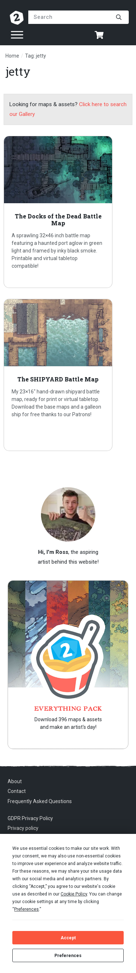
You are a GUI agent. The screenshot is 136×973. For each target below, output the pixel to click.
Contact (17, 791)
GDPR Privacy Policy (30, 818)
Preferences (68, 955)
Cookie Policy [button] (74, 894)
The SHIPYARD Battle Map (68, 375)
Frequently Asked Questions (40, 801)
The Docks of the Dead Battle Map (68, 212)
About (15, 781)
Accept (68, 937)
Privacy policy (23, 828)
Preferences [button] (26, 909)
